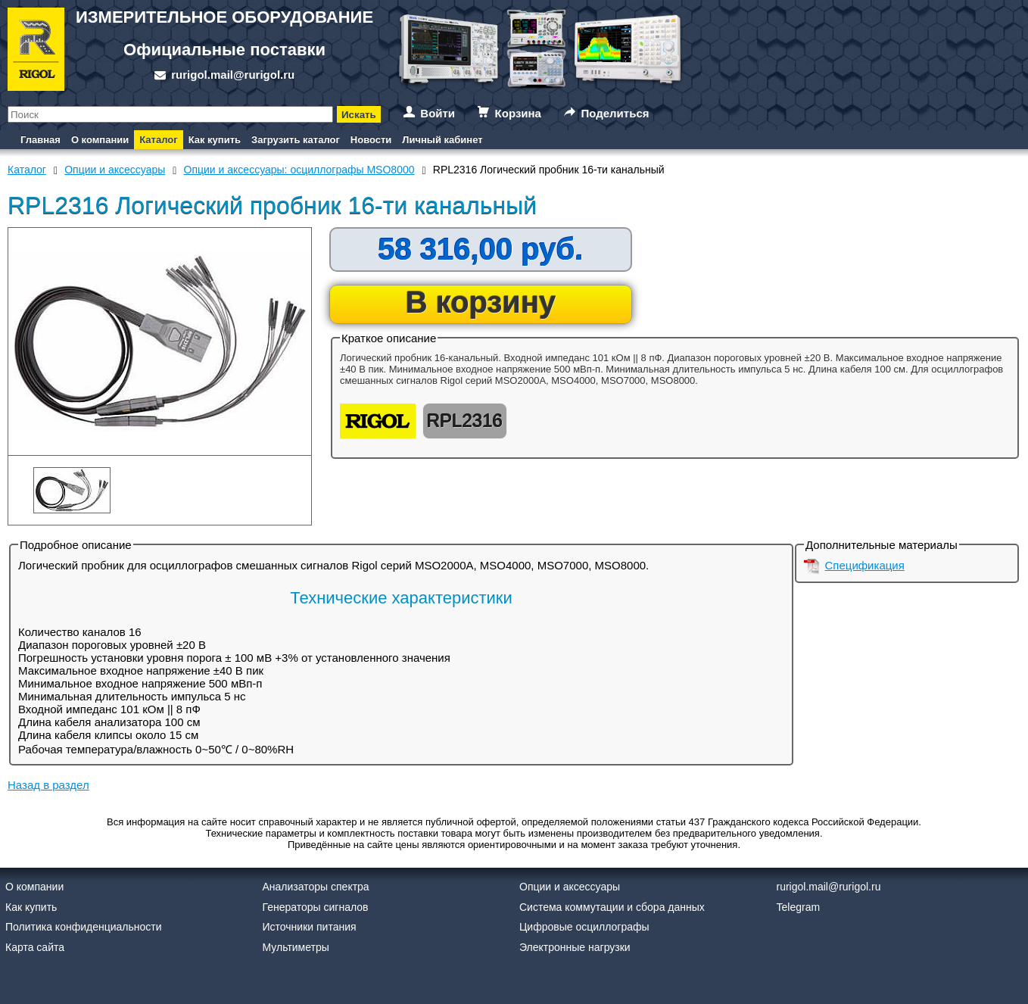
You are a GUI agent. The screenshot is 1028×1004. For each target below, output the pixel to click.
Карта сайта (34, 947)
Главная (40, 139)
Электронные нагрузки (575, 947)
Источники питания (310, 927)
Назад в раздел (48, 784)
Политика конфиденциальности (83, 927)
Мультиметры (296, 947)
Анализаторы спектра (316, 887)
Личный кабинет (442, 139)
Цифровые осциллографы (584, 927)
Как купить (214, 139)
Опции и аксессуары (569, 887)
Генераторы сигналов (316, 907)
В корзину (481, 302)
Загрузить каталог (295, 139)
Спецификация (865, 565)
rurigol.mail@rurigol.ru (232, 74)
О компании (100, 139)
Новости (371, 139)
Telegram (799, 907)
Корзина (518, 113)
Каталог (158, 139)
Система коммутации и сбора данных (612, 907)
